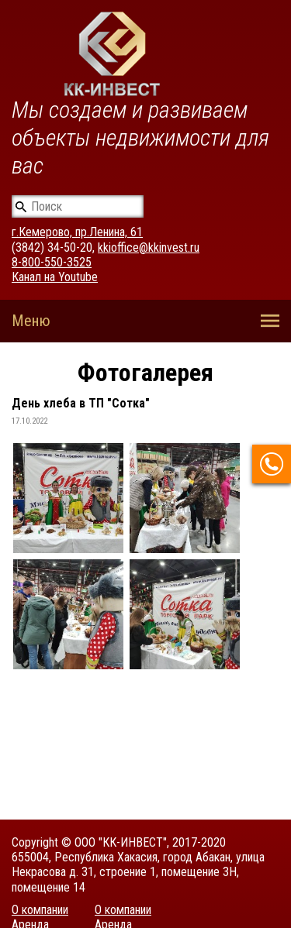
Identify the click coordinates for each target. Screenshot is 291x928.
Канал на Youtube (55, 277)
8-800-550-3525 (52, 262)
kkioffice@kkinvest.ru (148, 247)
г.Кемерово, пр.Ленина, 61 (77, 232)
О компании (40, 909)
